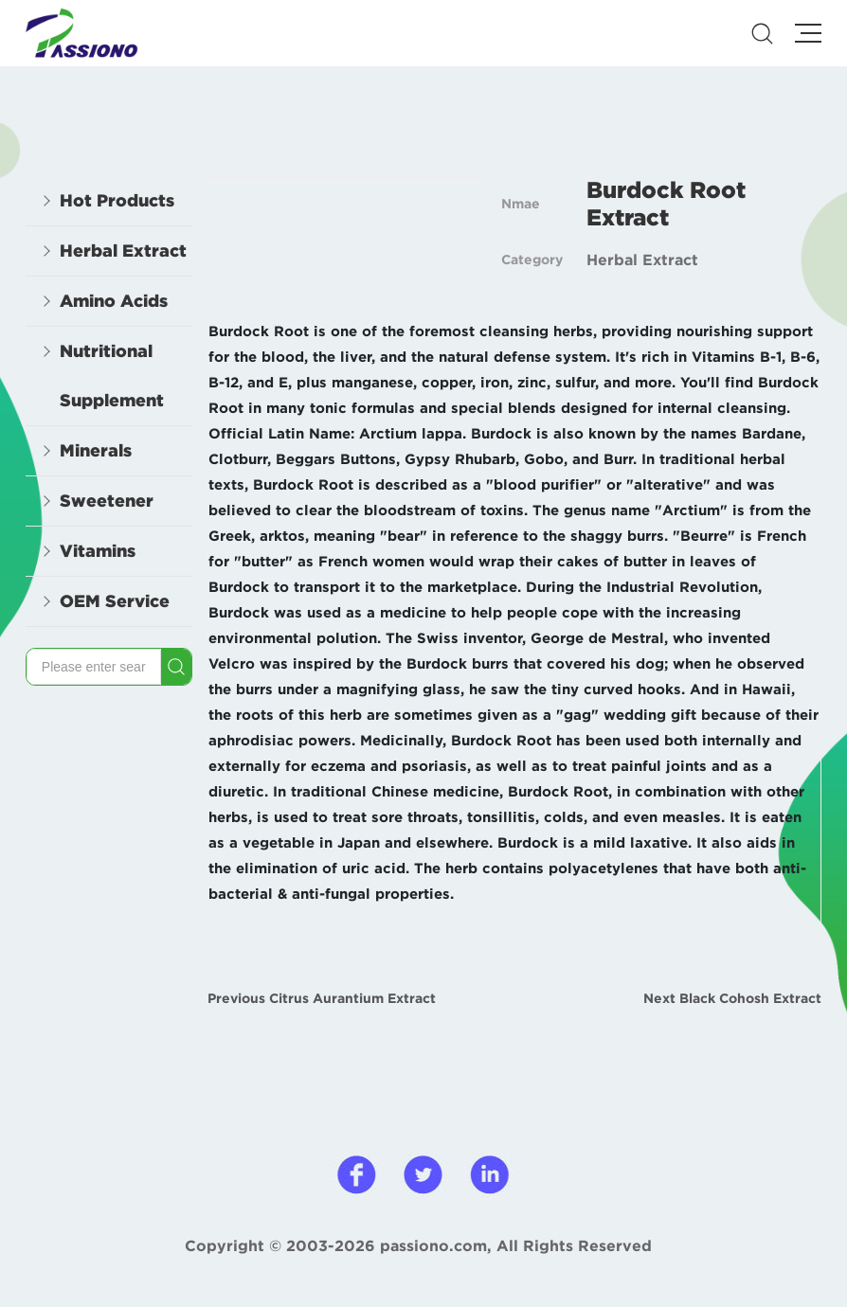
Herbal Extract (642, 259)
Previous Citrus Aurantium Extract (321, 998)
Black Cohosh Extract (750, 998)
